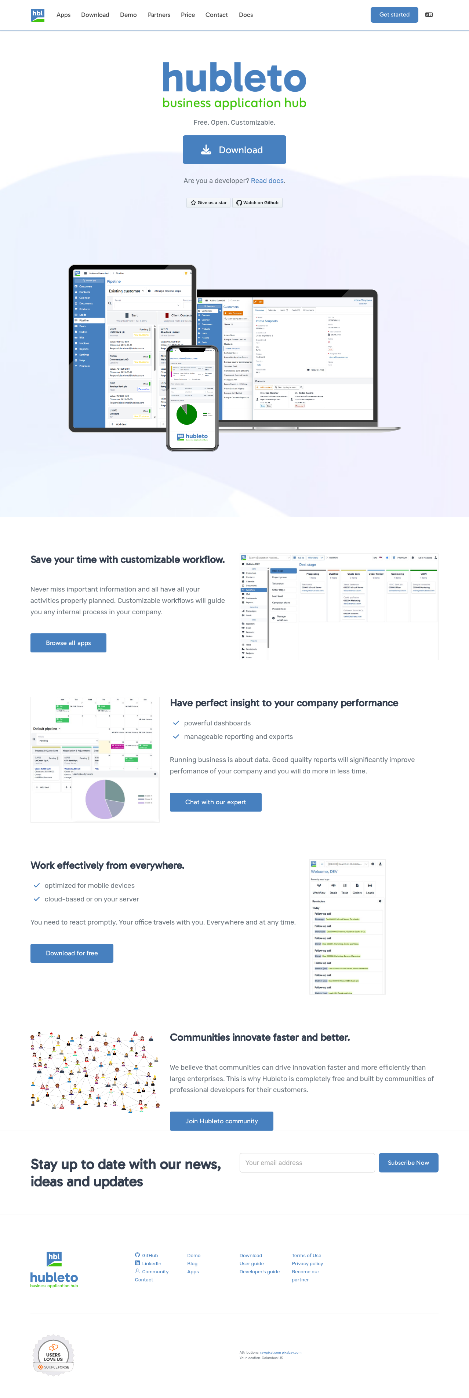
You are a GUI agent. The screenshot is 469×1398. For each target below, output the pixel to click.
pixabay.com (292, 1354)
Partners (157, 15)
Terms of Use (306, 1256)
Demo (127, 15)
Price (186, 15)
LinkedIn (148, 1265)
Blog (192, 1265)
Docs (244, 15)
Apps (63, 15)
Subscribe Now (408, 1163)
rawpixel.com (270, 1354)
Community (152, 1273)
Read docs (267, 181)
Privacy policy (307, 1265)
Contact (215, 15)
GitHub (146, 1256)
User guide (252, 1265)
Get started (395, 14)
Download (94, 15)
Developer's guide (260, 1273)
